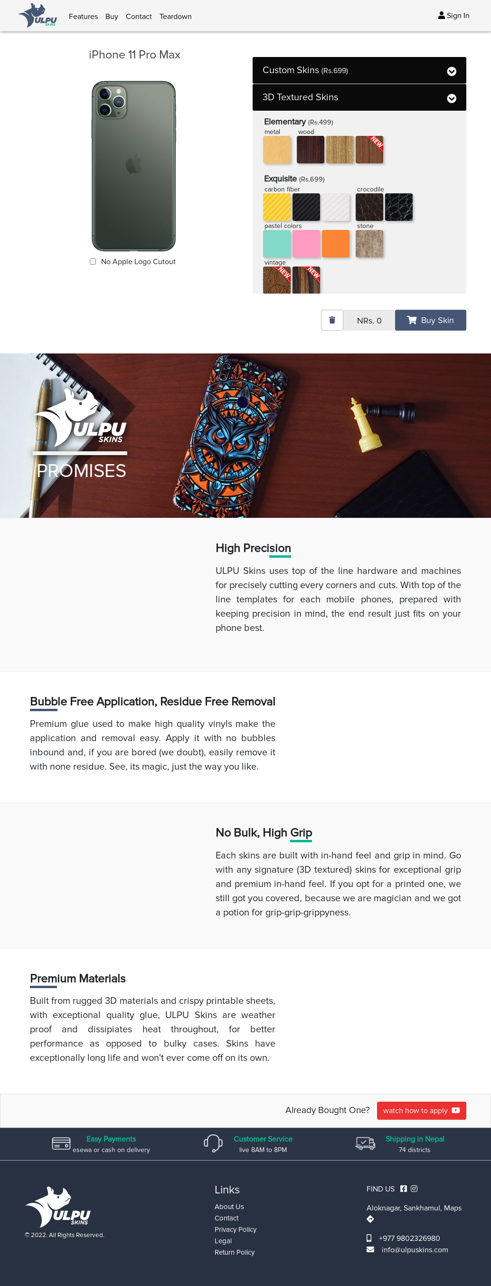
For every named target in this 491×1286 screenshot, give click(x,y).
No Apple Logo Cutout (137, 262)
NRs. (369, 320)
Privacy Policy (235, 1229)
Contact (139, 16)
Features (83, 16)
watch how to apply (421, 1110)
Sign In (454, 15)
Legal (223, 1241)
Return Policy (235, 1252)
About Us (229, 1206)
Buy (111, 16)
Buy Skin (430, 320)
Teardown (176, 16)
